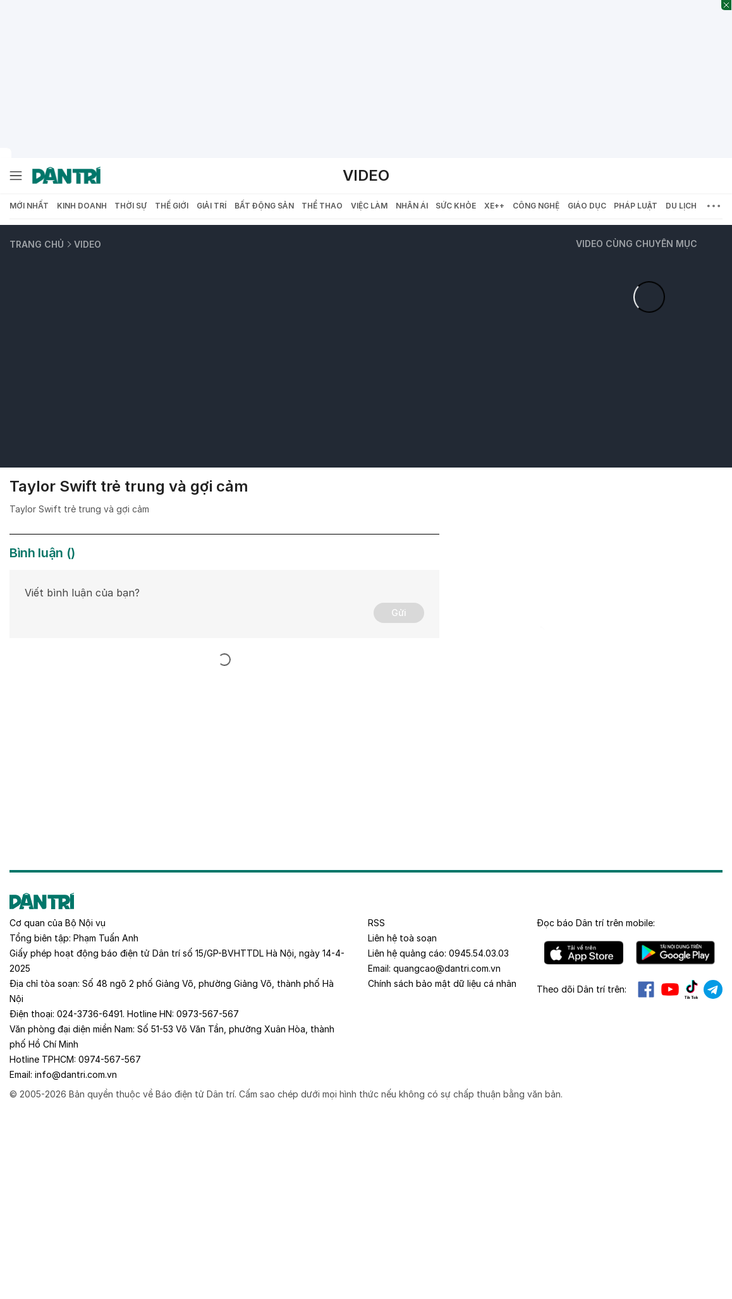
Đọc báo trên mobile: (596, 922)
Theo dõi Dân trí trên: (581, 989)
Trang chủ (36, 244)
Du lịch (681, 205)
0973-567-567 (207, 1013)
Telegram (713, 989)
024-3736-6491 (90, 1013)
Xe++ (494, 205)
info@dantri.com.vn (76, 1074)
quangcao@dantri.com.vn (447, 968)
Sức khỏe (456, 205)
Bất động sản (264, 205)
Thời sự (130, 205)
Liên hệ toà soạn (402, 938)
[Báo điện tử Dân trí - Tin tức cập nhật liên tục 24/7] (66, 175)
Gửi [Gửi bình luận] (398, 612)
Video (366, 175)
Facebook (646, 989)
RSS (376, 922)
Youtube (670, 989)
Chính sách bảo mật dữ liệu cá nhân (442, 983)
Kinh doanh (82, 205)
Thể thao (322, 205)
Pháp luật (635, 205)
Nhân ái (412, 205)
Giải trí (211, 205)
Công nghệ (536, 205)
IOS (583, 953)
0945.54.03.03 (479, 953)
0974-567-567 (109, 1059)
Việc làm (369, 205)
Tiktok (691, 989)
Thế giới (171, 205)
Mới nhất (29, 205)
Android (675, 953)
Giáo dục (587, 205)
